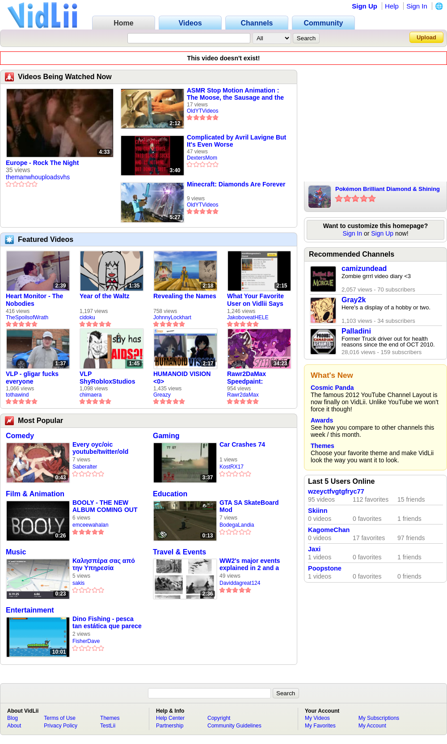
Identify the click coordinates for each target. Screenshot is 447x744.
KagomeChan (329, 529)
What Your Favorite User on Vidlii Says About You (255, 300)
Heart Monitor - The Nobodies (34, 299)
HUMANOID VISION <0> (182, 377)
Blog (12, 718)
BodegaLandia (236, 525)
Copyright (218, 718)
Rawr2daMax (243, 395)
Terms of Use (60, 718)
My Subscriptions (378, 718)
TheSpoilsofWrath (27, 317)
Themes (322, 445)
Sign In (416, 6)
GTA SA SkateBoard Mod (249, 506)
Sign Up (364, 6)
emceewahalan (90, 525)
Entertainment (30, 610)
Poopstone (325, 568)
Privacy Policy (60, 726)
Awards (322, 420)
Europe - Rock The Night (42, 162)
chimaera (90, 395)
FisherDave (86, 641)
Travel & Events (179, 552)
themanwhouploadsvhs (38, 177)
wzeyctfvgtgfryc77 (336, 491)
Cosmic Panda (332, 387)
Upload (426, 37)
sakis (78, 583)
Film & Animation (35, 494)
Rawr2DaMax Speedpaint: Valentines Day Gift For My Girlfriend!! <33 (255, 377)
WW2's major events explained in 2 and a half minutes (249, 564)
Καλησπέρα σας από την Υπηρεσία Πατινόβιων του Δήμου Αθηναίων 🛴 (106, 564)
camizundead (364, 268)
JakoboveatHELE (248, 317)
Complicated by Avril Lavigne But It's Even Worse (236, 141)
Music (16, 552)
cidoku (87, 317)
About (14, 726)
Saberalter (84, 467)
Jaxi (314, 549)
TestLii (107, 726)
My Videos (317, 718)
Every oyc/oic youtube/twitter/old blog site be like (100, 448)
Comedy (20, 436)
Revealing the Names (184, 296)
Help (392, 6)
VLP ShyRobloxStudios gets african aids (107, 377)
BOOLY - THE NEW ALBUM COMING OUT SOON (104, 506)
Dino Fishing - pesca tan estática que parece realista (107, 622)
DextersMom (202, 158)
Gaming (166, 436)
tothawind (17, 395)
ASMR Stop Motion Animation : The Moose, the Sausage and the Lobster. (235, 94)
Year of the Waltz (105, 296)
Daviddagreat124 (239, 583)
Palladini (356, 331)
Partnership (169, 726)
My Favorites (320, 726)
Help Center (170, 718)
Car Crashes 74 (242, 444)
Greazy (162, 395)
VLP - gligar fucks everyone (32, 377)
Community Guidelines (234, 726)
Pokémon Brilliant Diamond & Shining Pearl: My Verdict (387, 190)
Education (170, 494)
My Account (372, 726)
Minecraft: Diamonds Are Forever (236, 184)
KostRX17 (231, 467)
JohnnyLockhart (172, 317)
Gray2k (354, 300)
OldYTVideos (202, 111)
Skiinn (318, 510)
